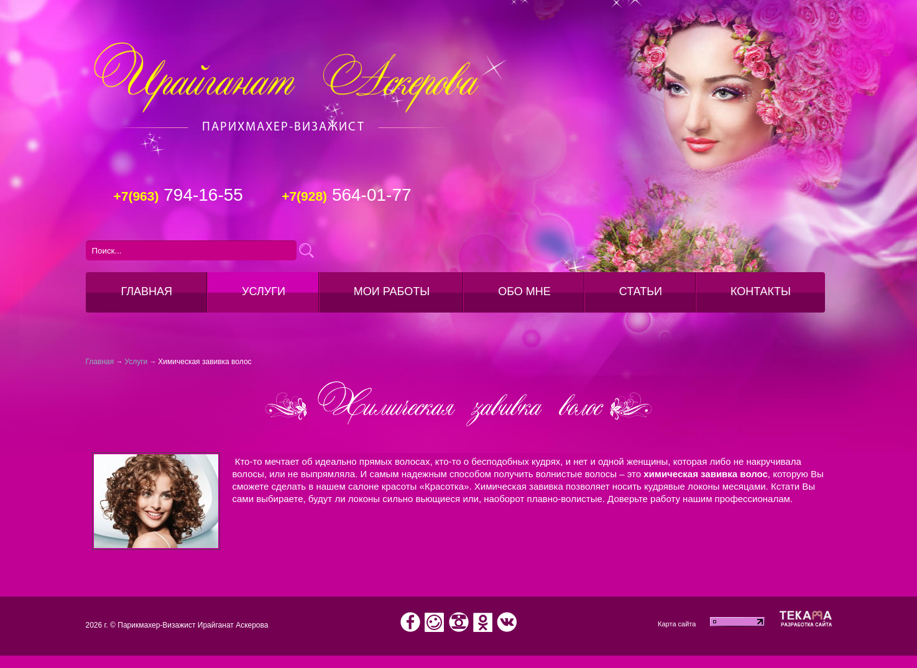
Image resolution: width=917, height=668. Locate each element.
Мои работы (392, 291)
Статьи (640, 291)
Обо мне (524, 291)
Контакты (760, 291)
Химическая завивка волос (204, 361)
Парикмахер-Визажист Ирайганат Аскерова (193, 625)
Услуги (263, 291)
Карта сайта (677, 624)
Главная (100, 361)
